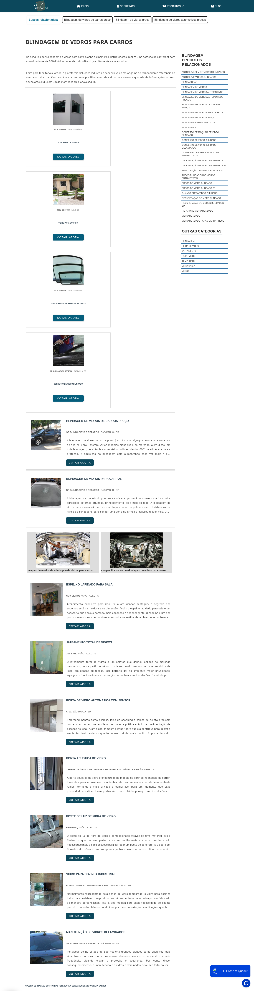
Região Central (36, 925)
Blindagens (189, 127)
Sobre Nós (126, 6)
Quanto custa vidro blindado (200, 193)
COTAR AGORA (44, 156)
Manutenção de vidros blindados (202, 170)
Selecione (34, 890)
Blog (216, 6)
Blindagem (188, 241)
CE (123, 890)
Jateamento (189, 251)
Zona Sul (86, 925)
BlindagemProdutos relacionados (196, 60)
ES (63, 890)
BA (114, 890)
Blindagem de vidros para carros (202, 112)
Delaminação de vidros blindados (202, 160)
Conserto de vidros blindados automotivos (200, 154)
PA (155, 890)
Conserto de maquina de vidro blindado (200, 133)
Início (83, 6)
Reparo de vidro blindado (197, 211)
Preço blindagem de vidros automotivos (198, 176)
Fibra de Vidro (190, 246)
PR (80, 890)
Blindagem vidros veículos (198, 122)
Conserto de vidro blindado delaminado (199, 146)
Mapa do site (219, 962)
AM (146, 890)
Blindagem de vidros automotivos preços (180, 19)
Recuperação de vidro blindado (201, 198)
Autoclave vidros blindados (199, 77)
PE (106, 890)
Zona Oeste (71, 925)
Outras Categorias (202, 231)
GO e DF (135, 890)
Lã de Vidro (188, 256)
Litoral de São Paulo (146, 925)
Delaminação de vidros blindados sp (204, 165)
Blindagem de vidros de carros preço (87, 19)
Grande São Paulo (122, 925)
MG (54, 890)
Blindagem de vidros (194, 87)
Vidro (185, 271)
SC (88, 890)
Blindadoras (189, 82)
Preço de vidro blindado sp (198, 188)
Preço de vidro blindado (197, 183)
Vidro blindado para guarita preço (203, 221)
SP (71, 890)
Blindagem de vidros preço (132, 19)
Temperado (188, 261)
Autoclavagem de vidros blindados (203, 72)
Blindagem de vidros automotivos (202, 92)
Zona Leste (102, 925)
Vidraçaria (188, 266)
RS (97, 890)
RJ (45, 890)
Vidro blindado (191, 216)
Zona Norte (54, 925)
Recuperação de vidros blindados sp (203, 204)
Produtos (173, 6)
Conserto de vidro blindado (199, 140)
